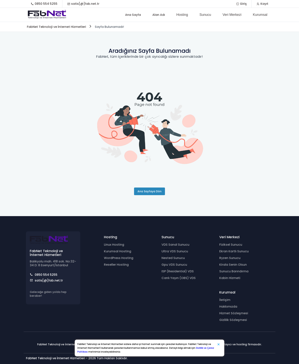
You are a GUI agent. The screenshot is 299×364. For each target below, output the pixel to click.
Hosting (182, 15)
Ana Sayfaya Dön (149, 191)
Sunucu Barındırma (233, 271)
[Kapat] (218, 344)
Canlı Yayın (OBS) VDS (179, 278)
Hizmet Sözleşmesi (233, 313)
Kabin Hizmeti (229, 278)
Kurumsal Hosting (117, 251)
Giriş (241, 4)
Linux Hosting (114, 244)
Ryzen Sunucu (229, 258)
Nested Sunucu (173, 258)
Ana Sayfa (133, 15)
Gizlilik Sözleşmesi (233, 320)
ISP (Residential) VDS (178, 271)
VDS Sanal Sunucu (175, 244)
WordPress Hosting (118, 258)
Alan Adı (158, 15)
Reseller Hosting (116, 264)
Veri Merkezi (232, 15)
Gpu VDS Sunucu (174, 264)
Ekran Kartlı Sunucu (234, 251)
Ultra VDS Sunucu (175, 251)
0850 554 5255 (44, 4)
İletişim (224, 300)
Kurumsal (260, 15)
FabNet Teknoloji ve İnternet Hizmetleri (56, 27)
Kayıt (262, 4)
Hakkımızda (228, 306)
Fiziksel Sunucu (230, 244)
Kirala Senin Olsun (233, 264)
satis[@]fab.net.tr (83, 4)
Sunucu (205, 15)
